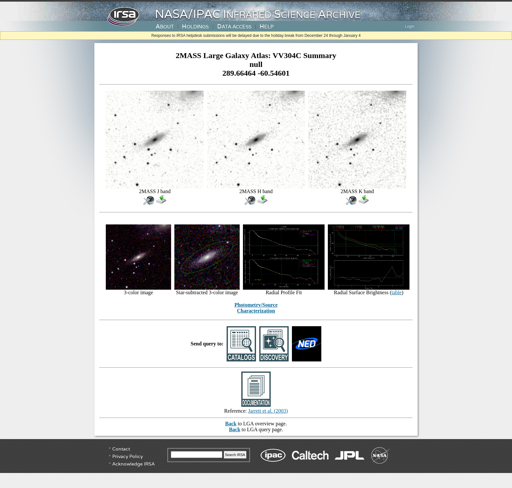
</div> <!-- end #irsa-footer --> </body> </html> (256, 463)
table (397, 292)
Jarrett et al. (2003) (268, 411)
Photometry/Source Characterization (256, 307)
